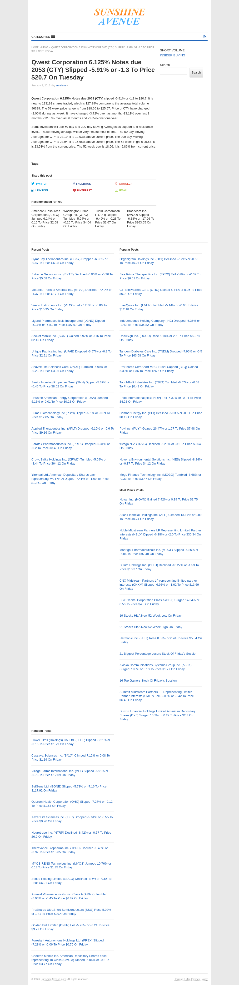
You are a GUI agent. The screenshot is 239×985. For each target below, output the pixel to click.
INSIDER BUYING (172, 55)
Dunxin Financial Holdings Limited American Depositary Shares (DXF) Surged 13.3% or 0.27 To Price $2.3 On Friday (157, 715)
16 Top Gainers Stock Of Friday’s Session (148, 680)
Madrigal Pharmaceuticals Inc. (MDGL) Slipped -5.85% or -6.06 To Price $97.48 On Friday (159, 552)
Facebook (82, 183)
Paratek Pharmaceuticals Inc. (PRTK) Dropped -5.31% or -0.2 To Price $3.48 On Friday (70, 446)
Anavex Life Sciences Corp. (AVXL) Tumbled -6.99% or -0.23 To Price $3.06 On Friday (69, 369)
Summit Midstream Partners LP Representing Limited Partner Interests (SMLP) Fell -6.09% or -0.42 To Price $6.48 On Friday (157, 696)
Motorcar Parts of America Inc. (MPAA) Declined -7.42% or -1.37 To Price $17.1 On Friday (71, 292)
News (45, 47)
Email (121, 190)
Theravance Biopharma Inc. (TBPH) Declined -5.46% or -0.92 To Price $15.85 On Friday (69, 850)
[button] (43, 37)
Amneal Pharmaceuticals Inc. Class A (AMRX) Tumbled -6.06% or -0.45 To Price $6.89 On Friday (69, 896)
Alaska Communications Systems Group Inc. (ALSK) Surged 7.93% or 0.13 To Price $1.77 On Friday (156, 667)
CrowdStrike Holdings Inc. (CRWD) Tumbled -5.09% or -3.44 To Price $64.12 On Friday (68, 461)
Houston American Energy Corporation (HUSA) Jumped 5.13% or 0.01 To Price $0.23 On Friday (69, 400)
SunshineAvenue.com (53, 979)
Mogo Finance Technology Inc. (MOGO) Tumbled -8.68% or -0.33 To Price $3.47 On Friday (160, 476)
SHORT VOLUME (172, 50)
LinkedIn (39, 190)
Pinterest (82, 190)
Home (35, 47)
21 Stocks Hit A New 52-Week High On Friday (151, 627)
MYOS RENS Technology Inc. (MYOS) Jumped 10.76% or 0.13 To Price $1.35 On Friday (71, 865)
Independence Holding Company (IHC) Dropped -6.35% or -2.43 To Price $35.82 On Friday (160, 323)
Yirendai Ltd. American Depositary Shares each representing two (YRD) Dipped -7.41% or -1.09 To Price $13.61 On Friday (70, 479)
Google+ (123, 183)
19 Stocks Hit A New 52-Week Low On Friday (151, 615)
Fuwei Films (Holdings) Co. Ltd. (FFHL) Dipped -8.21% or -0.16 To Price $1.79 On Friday (70, 742)
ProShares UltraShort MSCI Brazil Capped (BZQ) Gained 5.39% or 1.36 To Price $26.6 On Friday (159, 369)
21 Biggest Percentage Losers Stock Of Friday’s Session (158, 653)
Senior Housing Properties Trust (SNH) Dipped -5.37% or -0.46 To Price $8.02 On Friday (70, 384)
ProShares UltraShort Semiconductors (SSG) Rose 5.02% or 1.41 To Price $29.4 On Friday (71, 912)
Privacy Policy (199, 979)
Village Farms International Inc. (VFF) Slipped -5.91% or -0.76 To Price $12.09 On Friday (69, 773)
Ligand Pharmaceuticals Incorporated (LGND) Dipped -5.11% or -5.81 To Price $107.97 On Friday (68, 323)
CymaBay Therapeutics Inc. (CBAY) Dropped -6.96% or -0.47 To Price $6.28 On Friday (69, 261)
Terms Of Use (182, 979)
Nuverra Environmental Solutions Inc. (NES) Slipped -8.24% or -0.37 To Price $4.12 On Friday (161, 461)
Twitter (39, 183)
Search (165, 65)
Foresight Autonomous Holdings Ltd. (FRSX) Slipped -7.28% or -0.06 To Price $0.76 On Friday (67, 942)
